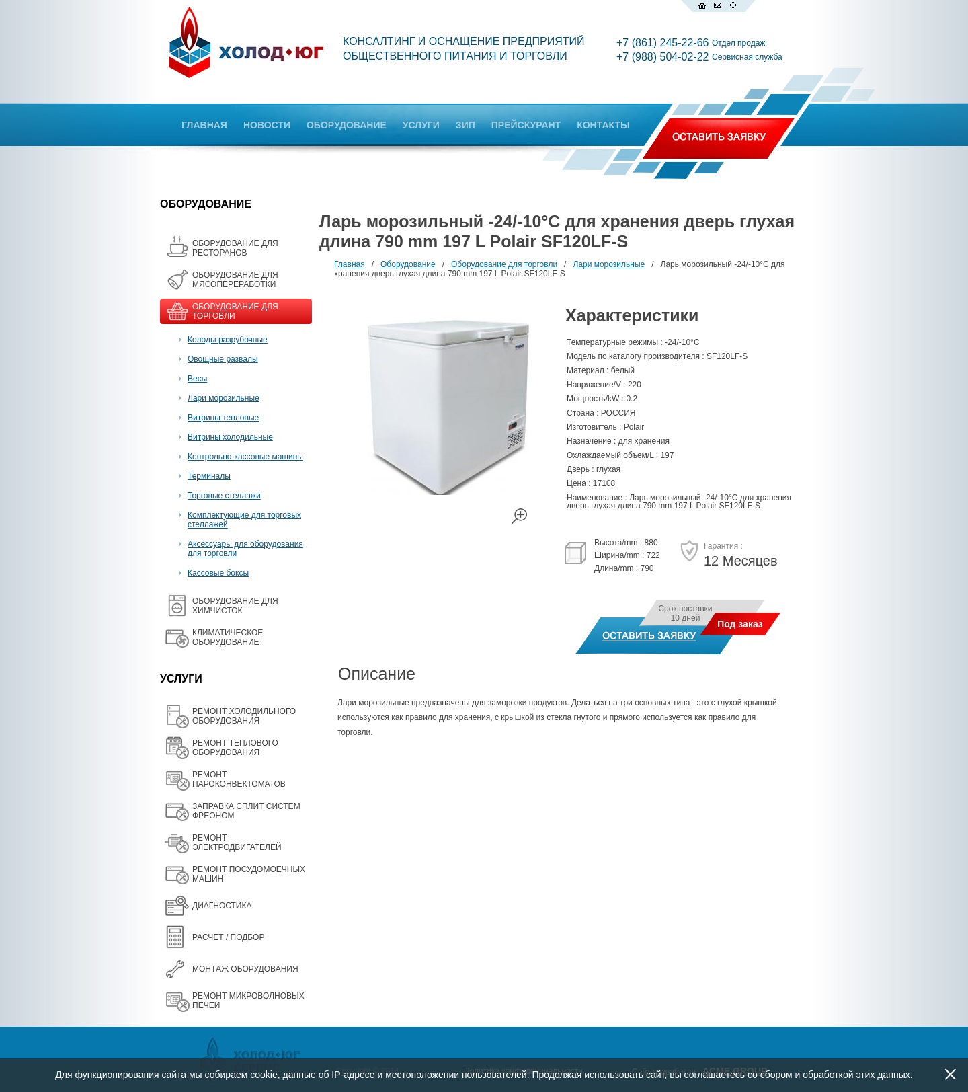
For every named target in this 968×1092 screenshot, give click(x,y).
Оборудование (408, 264)
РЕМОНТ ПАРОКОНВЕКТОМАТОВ (239, 779)
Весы (197, 378)
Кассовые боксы (218, 573)
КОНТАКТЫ (603, 125)
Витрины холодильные (230, 437)
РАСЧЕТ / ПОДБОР (228, 937)
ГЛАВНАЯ (204, 125)
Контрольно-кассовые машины (245, 456)
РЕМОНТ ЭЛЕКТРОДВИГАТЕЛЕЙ (237, 842)
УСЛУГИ (421, 125)
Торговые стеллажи (224, 495)
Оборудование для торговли (504, 264)
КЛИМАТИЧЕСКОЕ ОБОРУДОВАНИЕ (227, 637)
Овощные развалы (223, 359)
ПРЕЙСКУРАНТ (526, 125)
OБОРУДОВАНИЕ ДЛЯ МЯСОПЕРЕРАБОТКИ (235, 279)
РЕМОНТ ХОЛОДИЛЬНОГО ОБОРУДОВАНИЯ (244, 716)
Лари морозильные (223, 398)
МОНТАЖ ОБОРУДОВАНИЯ (245, 969)
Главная (349, 264)
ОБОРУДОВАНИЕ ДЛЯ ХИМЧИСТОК (235, 605)
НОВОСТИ (266, 125)
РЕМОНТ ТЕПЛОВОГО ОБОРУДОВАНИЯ (235, 747)
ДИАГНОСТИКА (221, 905)
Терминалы (209, 476)
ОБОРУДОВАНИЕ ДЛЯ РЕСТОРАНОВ (235, 248)
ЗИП (465, 125)
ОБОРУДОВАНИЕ (347, 125)
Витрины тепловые (223, 417)
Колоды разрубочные (228, 339)
